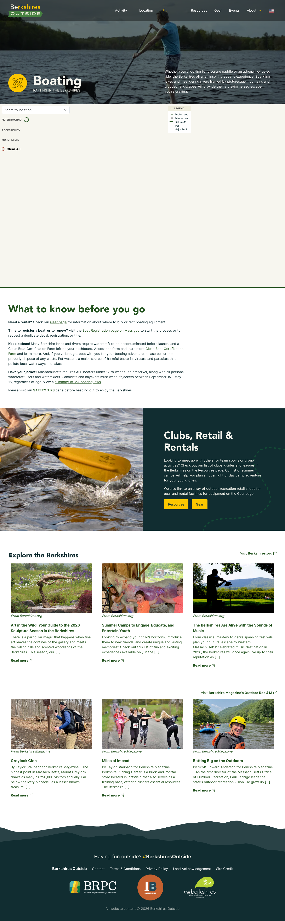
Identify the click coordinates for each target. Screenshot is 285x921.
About (254, 10)
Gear (218, 10)
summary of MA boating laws (78, 382)
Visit (258, 553)
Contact (98, 869)
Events (234, 10)
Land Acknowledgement (192, 869)
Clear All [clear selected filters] (11, 149)
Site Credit (224, 869)
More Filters (10, 139)
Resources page (210, 470)
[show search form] (165, 10)
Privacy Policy (157, 869)
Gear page (58, 322)
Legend (177, 108)
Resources (199, 10)
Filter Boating (19, 119)
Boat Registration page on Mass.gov (110, 330)
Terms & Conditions (125, 869)
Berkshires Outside (69, 868)
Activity (123, 10)
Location (148, 10)
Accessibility (11, 130)
